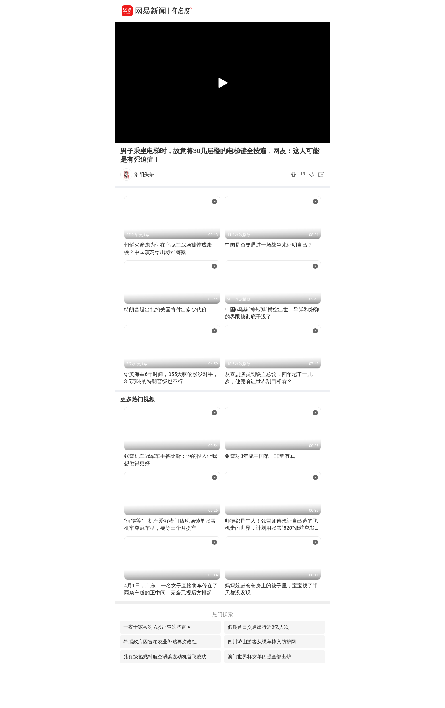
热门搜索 (222, 614)
